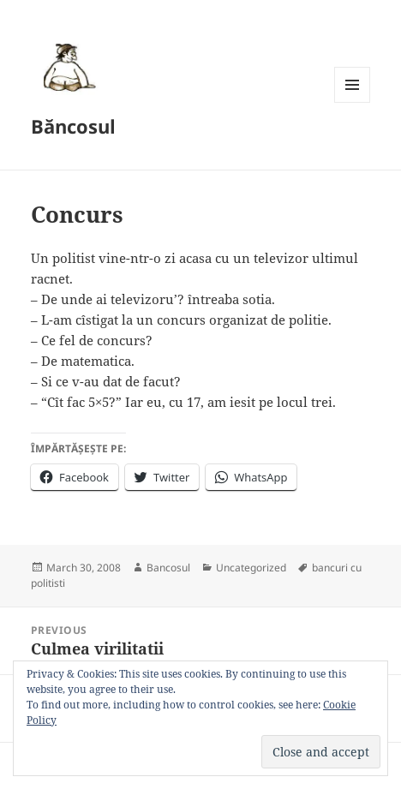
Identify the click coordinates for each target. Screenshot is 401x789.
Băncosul (73, 126)
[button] (67, 67)
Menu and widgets (352, 102)
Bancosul (168, 567)
